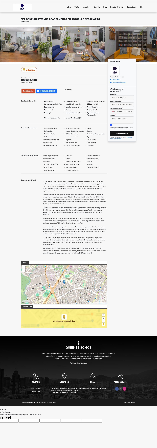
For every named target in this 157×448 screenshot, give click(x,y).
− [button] (24, 270)
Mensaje (113, 115)
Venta (76, 7)
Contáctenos (131, 7)
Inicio (69, 7)
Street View (29, 69)
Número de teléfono (116, 108)
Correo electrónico (116, 101)
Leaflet (91, 303)
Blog (105, 7)
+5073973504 (116, 79)
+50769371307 (36, 388)
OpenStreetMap (102, 303)
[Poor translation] (7, 417)
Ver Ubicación (58, 321)
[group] (26, 44)
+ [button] (24, 267)
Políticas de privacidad (78, 363)
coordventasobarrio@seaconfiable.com (92, 388)
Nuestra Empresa (116, 7)
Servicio (97, 7)
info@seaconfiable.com (119, 82)
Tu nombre (113, 94)
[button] (59, 61)
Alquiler (86, 7)
